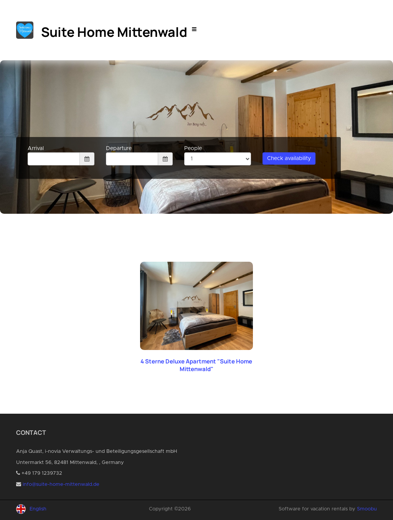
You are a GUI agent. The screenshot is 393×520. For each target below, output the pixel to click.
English (38, 509)
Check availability (289, 158)
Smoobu (367, 509)
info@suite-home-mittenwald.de (61, 484)
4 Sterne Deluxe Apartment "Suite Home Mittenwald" (196, 365)
